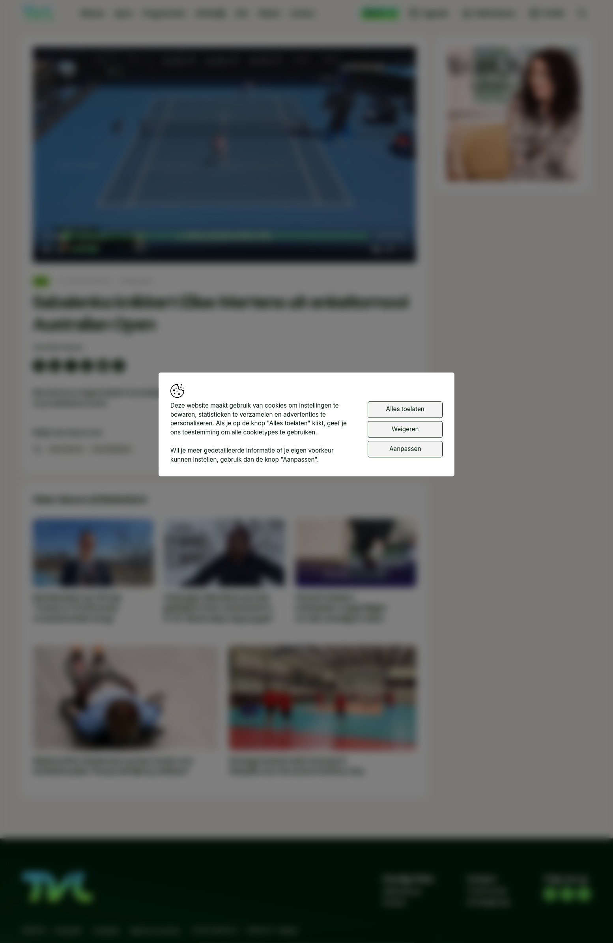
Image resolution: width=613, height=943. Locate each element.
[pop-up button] (389, 249)
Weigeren (405, 429)
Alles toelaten (405, 409)
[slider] (217, 236)
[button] (226, 156)
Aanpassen (405, 449)
